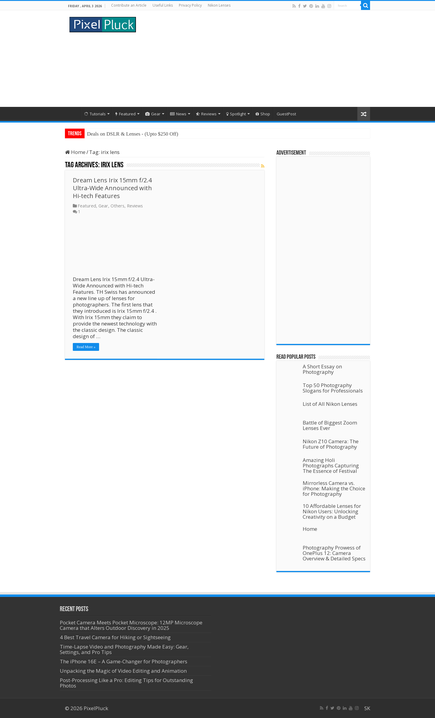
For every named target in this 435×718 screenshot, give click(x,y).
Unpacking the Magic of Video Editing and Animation (123, 670)
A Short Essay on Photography (322, 369)
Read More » (85, 347)
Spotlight (236, 114)
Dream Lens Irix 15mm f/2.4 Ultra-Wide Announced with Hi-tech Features (112, 188)
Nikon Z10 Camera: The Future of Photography (331, 444)
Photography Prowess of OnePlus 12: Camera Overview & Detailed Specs (334, 553)
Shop (263, 114)
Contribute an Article (129, 5)
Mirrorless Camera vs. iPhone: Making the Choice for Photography (334, 488)
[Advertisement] (256, 58)
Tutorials (95, 114)
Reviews (206, 114)
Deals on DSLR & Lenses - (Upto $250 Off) (132, 134)
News (178, 114)
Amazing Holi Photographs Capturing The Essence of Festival (331, 465)
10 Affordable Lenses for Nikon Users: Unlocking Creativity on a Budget (332, 511)
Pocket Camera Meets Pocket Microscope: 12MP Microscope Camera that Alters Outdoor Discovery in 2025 (131, 625)
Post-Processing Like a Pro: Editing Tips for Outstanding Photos (126, 683)
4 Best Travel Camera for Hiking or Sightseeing (115, 637)
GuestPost (286, 114)
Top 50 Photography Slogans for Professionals (333, 388)
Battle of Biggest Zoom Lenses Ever (330, 425)
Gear (152, 114)
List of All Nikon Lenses (330, 403)
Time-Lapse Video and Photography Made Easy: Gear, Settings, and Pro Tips (124, 649)
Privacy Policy (190, 5)
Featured (125, 114)
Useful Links (163, 5)
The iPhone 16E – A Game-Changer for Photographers (124, 661)
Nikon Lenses (219, 5)
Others (117, 206)
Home (73, 113)
